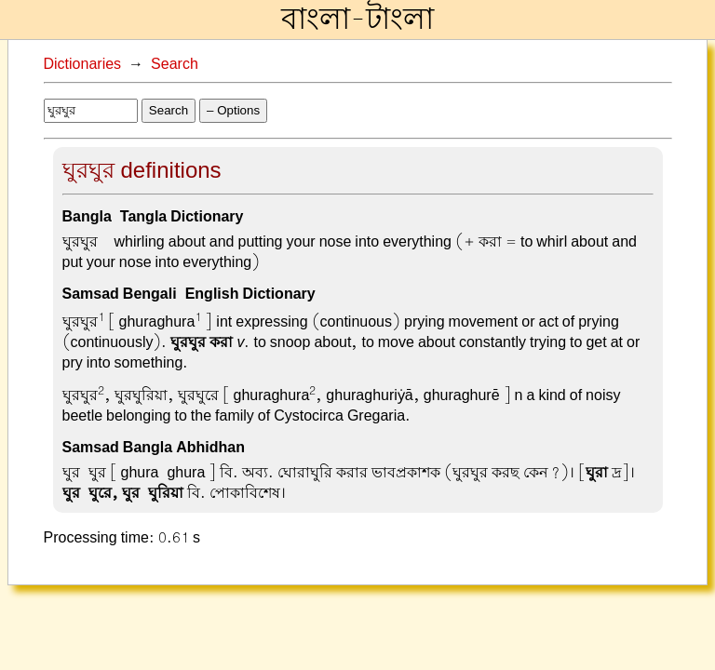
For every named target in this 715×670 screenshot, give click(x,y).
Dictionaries (83, 64)
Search (174, 64)
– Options (233, 110)
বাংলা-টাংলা (357, 19)
